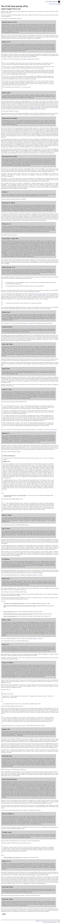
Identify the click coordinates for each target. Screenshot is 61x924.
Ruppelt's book (31, 59)
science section (53, 429)
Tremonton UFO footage (40, 293)
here (28, 640)
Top (42, 921)
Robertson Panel (33, 107)
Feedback (38, 921)
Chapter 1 (35, 575)
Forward (49, 921)
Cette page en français (54, 3)
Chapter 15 (26, 323)
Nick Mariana (32, 874)
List (55, 921)
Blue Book (48, 1)
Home (56, 1)
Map (53, 921)
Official (52, 1)
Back (45, 921)
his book (20, 18)
